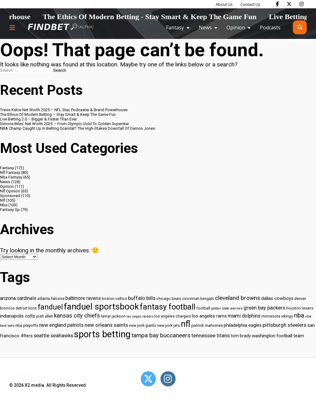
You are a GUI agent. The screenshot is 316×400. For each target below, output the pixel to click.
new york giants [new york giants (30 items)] (142, 325)
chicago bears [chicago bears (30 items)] (168, 298)
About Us (224, 4)
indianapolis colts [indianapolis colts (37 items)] (17, 316)
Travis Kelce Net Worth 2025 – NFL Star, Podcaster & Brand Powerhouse (63, 109)
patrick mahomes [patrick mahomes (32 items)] (207, 325)
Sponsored (10, 195)
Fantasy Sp (10, 209)
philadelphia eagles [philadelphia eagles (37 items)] (243, 325)
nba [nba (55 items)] (299, 315)
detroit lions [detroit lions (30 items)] (26, 308)
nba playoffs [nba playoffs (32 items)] (26, 325)
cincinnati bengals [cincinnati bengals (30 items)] (198, 298)
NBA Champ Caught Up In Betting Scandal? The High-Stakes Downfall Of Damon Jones (77, 128)
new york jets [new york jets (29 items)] (168, 325)
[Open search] (300, 27)
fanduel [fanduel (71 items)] (50, 307)
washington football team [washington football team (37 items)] (278, 336)
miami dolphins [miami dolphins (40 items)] (244, 316)
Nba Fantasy (11, 177)
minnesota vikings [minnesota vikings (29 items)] (277, 316)
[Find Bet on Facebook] (277, 4)
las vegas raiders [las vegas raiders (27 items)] (140, 316)
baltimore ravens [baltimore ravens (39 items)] (83, 298)
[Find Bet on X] (289, 4)
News (205, 27)
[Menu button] (12, 27)
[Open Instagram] (168, 378)
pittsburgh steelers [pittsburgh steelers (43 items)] (284, 325)
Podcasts (270, 27)
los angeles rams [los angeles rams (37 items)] (209, 316)
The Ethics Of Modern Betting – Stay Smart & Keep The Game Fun (58, 114)
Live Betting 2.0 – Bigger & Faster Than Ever (38, 119)
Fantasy (175, 27)
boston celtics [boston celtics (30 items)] (114, 298)
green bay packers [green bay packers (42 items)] (264, 308)
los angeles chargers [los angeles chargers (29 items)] (172, 316)
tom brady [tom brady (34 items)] (241, 335)
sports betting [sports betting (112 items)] (102, 334)
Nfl (2, 200)
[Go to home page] (60, 27)
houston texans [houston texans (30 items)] (300, 308)
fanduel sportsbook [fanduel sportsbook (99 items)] (101, 306)
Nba (3, 205)
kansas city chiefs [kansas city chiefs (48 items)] (77, 315)
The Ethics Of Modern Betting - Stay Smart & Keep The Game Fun (166, 17)
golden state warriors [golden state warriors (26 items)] (227, 308)
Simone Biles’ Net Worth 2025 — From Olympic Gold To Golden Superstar (64, 123)
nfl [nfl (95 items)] (185, 324)
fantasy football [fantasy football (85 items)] (167, 306)
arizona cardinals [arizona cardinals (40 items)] (18, 298)
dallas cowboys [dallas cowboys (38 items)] (277, 298)
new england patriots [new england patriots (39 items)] (61, 325)
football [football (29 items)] (203, 308)
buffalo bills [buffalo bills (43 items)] (142, 298)
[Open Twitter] (148, 378)
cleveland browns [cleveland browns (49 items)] (237, 298)
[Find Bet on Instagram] (301, 4)
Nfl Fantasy (10, 172)
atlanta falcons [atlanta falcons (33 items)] (50, 298)
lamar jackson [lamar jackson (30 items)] (113, 316)
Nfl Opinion (10, 191)
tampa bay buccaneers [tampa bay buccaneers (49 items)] (160, 335)
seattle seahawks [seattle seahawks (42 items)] (53, 336)
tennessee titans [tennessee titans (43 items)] (210, 335)
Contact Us (250, 4)
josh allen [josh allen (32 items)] (44, 316)
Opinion (236, 27)
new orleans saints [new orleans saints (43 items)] (106, 325)
